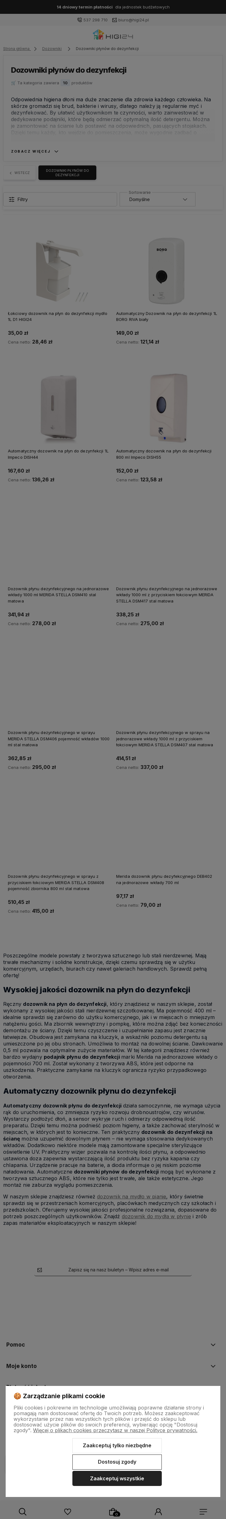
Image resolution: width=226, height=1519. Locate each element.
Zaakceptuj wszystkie (117, 1478)
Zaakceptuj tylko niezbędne (117, 1445)
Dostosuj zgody (117, 1462)
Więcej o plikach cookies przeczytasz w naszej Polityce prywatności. (115, 1430)
